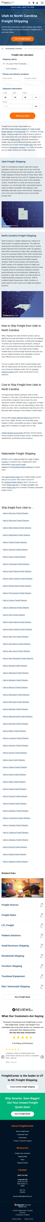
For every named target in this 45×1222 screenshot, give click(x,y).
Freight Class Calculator (22, 1153)
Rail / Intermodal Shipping (16, 986)
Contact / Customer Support (23, 1141)
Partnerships (22, 1137)
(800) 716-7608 (23, 1175)
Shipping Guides (22, 1163)
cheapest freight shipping (13, 482)
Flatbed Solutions (11, 935)
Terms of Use (29, 1219)
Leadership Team (22, 1134)
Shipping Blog (22, 1156)
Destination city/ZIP (30, 78)
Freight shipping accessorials (12, 433)
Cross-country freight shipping (22, 1087)
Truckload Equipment (13, 976)
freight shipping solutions (18, 129)
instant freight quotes (12, 477)
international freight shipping (21, 467)
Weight (5, 102)
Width (14, 93)
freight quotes (15, 139)
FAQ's (23, 1159)
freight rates (28, 145)
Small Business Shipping (15, 945)
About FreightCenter (22, 1131)
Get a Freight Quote (22, 39)
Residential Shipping (13, 956)
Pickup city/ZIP (7, 78)
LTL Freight (8, 925)
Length (5, 93)
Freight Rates (9, 915)
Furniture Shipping (12, 966)
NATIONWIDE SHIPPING (14, 49)
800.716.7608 (28, 485)
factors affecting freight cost (22, 418)
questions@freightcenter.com (22, 1196)
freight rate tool (12, 485)
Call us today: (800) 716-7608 (22, 7)
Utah (30, 459)
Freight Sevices (10, 905)
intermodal (22, 132)
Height (24, 93)
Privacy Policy (16, 1219)
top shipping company (17, 147)
